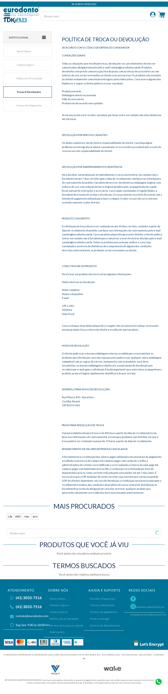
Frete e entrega (99, 618)
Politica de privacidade (29, 78)
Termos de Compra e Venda (66, 625)
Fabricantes (57, 632)
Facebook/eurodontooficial (147, 599)
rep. (27, 516)
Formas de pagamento (29, 105)
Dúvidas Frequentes (102, 598)
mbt (18, 516)
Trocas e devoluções (29, 91)
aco (35, 516)
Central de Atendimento (105, 625)
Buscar (157, 532)
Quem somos (24, 51)
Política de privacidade (64, 618)
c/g (10, 516)
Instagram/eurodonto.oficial (148, 607)
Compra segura (25, 64)
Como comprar (59, 612)
